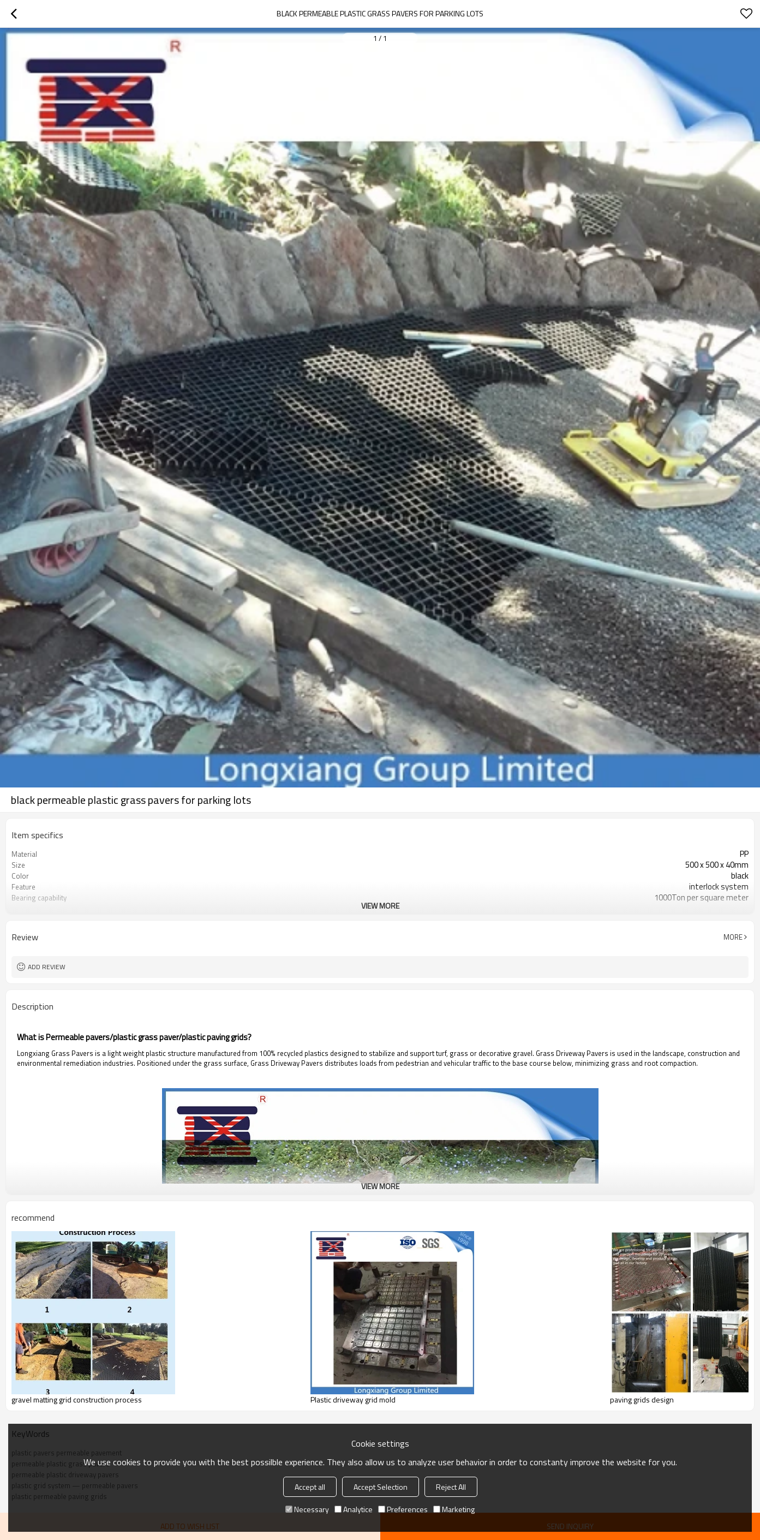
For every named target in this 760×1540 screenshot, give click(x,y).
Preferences (403, 1509)
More (733, 937)
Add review (46, 967)
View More (380, 905)
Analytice (353, 1509)
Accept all (310, 1487)
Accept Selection (381, 1487)
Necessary (307, 1509)
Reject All (451, 1487)
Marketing (454, 1509)
